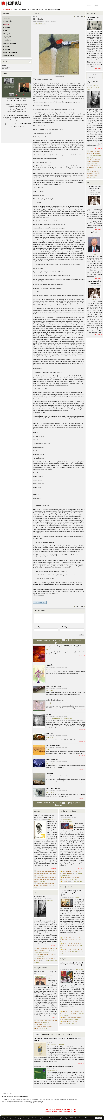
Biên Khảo (37, 811)
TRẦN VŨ (66, 1019)
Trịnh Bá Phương (74, 1023)
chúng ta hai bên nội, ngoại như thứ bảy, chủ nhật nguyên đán (64, 646)
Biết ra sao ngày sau (52, 759)
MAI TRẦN (66, 1015)
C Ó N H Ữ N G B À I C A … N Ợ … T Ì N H (45, 973)
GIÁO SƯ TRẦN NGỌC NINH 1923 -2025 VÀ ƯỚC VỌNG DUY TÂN (44, 816)
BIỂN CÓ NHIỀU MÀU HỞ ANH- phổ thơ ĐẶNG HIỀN (94, 161)
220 (53, 640)
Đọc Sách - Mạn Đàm (57, 1034)
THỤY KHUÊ (40, 875)
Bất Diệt (48, 714)
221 (56, 640)
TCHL (94, 207)
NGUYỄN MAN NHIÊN (52, 704)
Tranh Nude (49, 773)
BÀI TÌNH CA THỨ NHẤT (41, 896)
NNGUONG (49, 690)
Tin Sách (37, 1034)
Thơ (35, 892)
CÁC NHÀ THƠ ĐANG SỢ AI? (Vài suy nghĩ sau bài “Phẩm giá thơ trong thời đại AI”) (71, 893)
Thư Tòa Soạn (91, 13)
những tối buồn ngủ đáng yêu (54, 700)
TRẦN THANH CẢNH (39, 23)
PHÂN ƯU (94, 232)
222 (60, 640)
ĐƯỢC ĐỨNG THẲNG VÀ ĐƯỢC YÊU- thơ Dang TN (94, 153)
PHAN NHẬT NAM (73, 1019)
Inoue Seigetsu (6, 67)
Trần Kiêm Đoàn (79, 969)
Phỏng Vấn (63, 959)
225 (70, 640)
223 (63, 640)
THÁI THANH (47, 1024)
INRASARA (5, 69)
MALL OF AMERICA (66, 815)
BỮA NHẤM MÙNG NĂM (54, 686)
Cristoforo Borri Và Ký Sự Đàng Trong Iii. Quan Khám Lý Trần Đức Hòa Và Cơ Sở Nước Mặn (45, 873)
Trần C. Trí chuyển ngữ (44, 952)
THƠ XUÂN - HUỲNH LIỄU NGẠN (45, 954)
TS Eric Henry (60, 1044)
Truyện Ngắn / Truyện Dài (68, 811)
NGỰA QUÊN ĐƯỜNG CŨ (54, 788)
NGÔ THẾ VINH (52, 819)
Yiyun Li (48, 718)
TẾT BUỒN (49, 665)
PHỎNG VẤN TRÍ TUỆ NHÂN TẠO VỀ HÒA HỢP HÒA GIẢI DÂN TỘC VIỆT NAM (71, 965)
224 (66, 640)
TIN (88, 182)
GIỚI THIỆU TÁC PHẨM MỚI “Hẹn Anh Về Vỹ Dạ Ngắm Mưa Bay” (54, 1066)
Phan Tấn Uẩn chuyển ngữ (66, 821)
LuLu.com (26, 115)
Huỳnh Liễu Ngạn (40, 956)
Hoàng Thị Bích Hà (43, 1028)
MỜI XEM (49, 733)
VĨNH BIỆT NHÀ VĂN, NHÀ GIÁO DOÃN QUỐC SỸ (94, 188)
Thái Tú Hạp (49, 749)
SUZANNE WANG (67, 819)
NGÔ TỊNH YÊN (50, 792)
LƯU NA (48, 669)
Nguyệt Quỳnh (67, 1023)
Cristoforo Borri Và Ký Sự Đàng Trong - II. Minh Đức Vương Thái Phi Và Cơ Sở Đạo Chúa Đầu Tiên (45, 879)
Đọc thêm (81, 655)
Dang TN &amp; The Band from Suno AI (42, 919)
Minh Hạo (77, 897)
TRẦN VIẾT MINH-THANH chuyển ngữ (62, 718)
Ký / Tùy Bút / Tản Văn (41, 968)
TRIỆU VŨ (49, 978)
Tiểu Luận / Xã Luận (66, 887)
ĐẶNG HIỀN (49, 737)
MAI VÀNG (39, 1024)
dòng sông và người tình (53, 745)
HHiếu (48, 650)
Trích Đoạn (45, 1034)
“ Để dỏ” (65, 881)
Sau (82, 16)
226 (73, 640)
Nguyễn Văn (49, 763)
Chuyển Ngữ (69, 1034)
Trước (77, 16)
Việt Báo (94, 299)
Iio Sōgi (4, 65)
